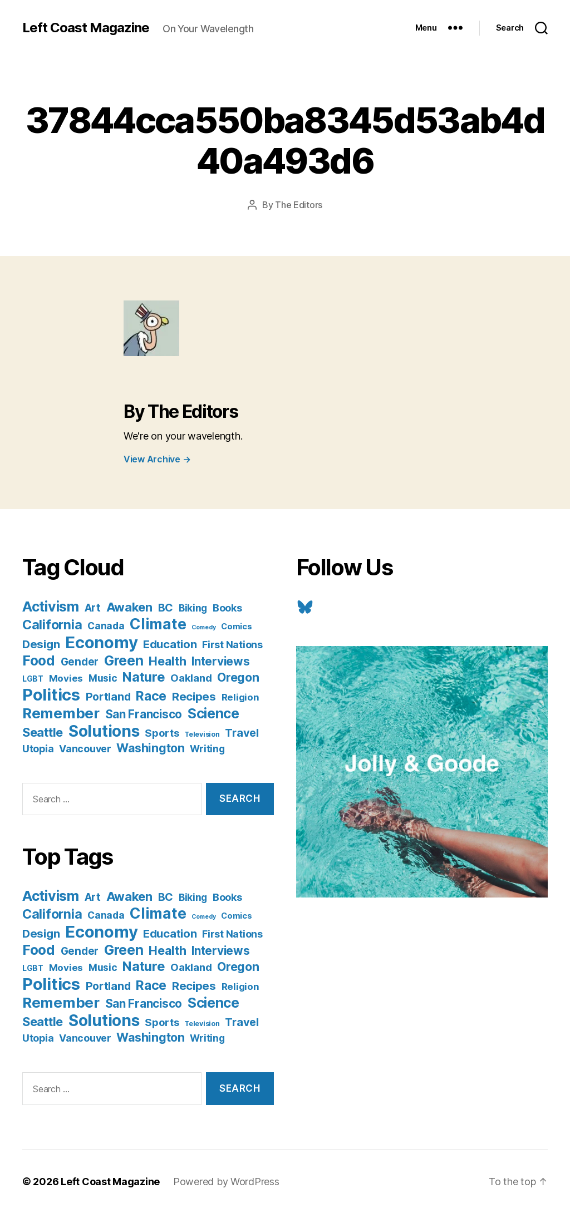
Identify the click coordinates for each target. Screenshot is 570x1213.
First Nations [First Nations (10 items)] (232, 644)
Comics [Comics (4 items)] (236, 626)
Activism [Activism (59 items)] (50, 606)
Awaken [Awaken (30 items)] (129, 607)
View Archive (157, 459)
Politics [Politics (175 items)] (51, 694)
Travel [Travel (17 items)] (241, 732)
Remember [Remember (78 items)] (61, 713)
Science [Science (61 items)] (213, 713)
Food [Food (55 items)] (38, 660)
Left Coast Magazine (85, 27)
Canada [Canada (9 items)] (105, 626)
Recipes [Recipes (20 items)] (194, 696)
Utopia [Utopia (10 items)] (37, 749)
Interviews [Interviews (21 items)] (220, 661)
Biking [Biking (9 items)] (193, 608)
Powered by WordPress (226, 1181)
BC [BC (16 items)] (165, 607)
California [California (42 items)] (52, 625)
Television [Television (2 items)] (201, 734)
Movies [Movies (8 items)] (66, 678)
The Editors (298, 204)
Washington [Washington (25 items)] (150, 748)
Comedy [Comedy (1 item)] (203, 627)
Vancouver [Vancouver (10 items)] (85, 749)
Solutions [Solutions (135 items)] (104, 731)
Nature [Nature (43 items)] (143, 677)
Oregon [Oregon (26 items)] (238, 677)
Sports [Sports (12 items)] (162, 733)
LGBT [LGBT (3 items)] (32, 678)
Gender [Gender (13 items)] (80, 661)
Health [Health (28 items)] (167, 661)
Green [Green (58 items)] (124, 660)
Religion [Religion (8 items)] (240, 697)
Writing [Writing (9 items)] (207, 749)
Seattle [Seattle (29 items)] (42, 732)
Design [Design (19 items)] (41, 644)
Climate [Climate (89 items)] (158, 624)
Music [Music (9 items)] (103, 678)
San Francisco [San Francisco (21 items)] (144, 714)
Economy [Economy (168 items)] (101, 642)
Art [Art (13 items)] (93, 607)
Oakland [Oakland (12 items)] (191, 678)
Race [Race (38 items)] (151, 696)
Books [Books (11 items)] (227, 607)
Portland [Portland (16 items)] (108, 696)
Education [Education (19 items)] (170, 644)
